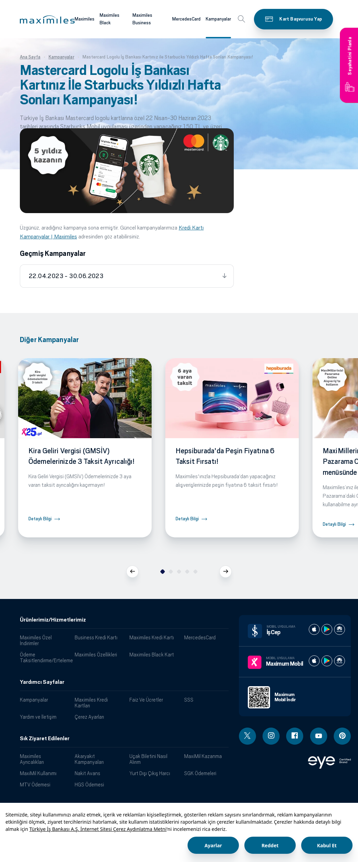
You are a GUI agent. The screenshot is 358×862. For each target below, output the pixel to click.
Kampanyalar (34, 700)
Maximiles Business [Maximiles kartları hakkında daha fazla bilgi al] (142, 19)
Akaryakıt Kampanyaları (89, 759)
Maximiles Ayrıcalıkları (32, 759)
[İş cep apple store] (314, 629)
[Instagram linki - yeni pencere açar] (271, 736)
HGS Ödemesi (89, 784)
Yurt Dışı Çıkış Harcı (149, 773)
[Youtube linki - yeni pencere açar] (318, 736)
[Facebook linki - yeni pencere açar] (294, 736)
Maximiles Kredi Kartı (151, 637)
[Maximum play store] (326, 660)
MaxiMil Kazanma (203, 756)
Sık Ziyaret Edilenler (44, 738)
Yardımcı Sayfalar (42, 682)
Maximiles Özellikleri (96, 654)
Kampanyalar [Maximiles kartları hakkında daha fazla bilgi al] (218, 19)
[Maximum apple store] (314, 660)
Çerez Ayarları (89, 717)
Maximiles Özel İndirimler (36, 640)
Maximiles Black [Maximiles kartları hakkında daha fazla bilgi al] (109, 19)
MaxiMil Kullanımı (38, 773)
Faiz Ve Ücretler (146, 700)
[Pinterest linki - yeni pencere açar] (342, 736)
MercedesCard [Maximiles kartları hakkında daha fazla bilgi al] (186, 19)
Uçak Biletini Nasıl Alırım (148, 759)
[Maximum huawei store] (339, 660)
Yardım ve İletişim (38, 717)
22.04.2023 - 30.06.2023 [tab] (66, 276)
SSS (188, 700)
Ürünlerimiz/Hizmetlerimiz (53, 620)
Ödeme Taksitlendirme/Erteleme (44, 657)
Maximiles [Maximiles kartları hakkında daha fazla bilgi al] (84, 19)
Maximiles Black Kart (151, 654)
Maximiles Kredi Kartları (91, 702)
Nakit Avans (87, 773)
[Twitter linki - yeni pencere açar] (247, 736)
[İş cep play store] (326, 629)
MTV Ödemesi (35, 784)
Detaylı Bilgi (40, 518)
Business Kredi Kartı (96, 637)
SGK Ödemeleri (200, 773)
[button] (47, 19)
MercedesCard (200, 637)
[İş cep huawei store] (339, 629)
